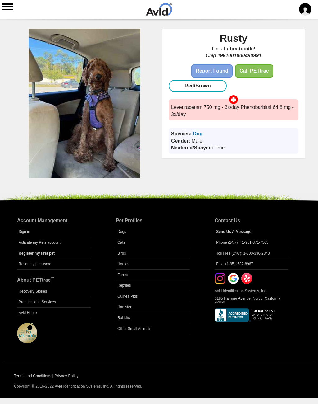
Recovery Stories (33, 291)
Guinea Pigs (127, 296)
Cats (121, 242)
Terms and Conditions (32, 376)
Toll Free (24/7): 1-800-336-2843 (243, 253)
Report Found (212, 70)
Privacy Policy (66, 376)
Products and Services (37, 302)
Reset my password (35, 264)
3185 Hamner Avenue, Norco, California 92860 (247, 300)
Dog (197, 133)
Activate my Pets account (40, 242)
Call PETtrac (254, 70)
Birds (121, 253)
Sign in (24, 231)
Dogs (121, 231)
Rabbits (123, 318)
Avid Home (28, 313)
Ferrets (123, 275)
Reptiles (124, 285)
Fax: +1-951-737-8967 (234, 264)
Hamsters (125, 307)
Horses (123, 264)
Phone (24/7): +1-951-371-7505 (242, 242)
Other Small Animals (134, 328)
